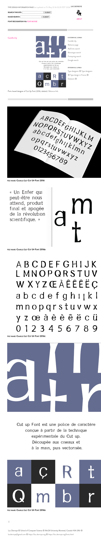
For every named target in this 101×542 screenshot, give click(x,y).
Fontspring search (74, 56)
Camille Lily (72, 41)
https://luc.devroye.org (36, 534)
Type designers (73, 71)
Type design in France (78, 75)
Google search (73, 60)
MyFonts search (74, 48)
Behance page (73, 44)
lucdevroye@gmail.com (17, 534)
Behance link (53, 91)
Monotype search (74, 52)
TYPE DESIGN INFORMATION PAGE (21, 7)
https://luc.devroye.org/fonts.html (61, 534)
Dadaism (71, 78)
